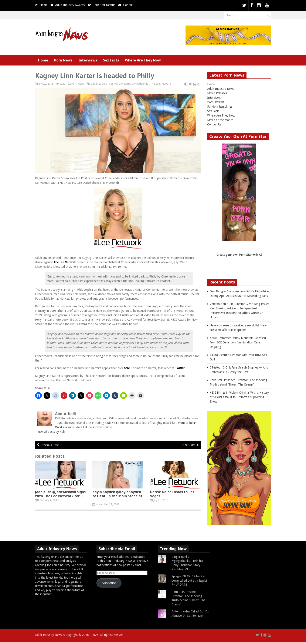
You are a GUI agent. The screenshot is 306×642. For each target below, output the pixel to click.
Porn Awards (215, 102)
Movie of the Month (220, 120)
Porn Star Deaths (104, 5)
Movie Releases (217, 93)
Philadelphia (140, 83)
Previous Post (50, 445)
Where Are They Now (143, 60)
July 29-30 (180, 262)
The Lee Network (160, 83)
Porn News (63, 60)
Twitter (179, 368)
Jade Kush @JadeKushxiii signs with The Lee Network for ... (60, 494)
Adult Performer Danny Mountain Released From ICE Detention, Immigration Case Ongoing (238, 342)
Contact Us (214, 124)
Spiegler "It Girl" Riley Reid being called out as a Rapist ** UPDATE (189, 580)
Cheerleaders (99, 83)
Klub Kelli (111, 422)
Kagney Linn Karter (120, 83)
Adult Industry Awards (70, 5)
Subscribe (109, 583)
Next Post (188, 445)
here (127, 368)
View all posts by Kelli (53, 431)
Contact (128, 5)
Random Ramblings (219, 106)
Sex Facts (111, 60)
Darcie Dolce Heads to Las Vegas (172, 494)
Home (43, 5)
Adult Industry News (220, 88)
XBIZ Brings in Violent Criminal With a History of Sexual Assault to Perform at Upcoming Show (239, 397)
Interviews (87, 60)
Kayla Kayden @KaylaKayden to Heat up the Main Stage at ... (117, 496)
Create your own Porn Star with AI (239, 254)
